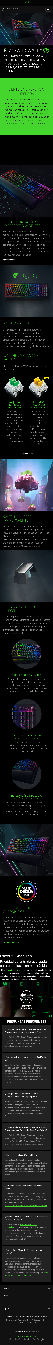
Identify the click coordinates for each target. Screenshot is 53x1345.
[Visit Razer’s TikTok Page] (33, 1339)
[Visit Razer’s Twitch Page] (38, 1339)
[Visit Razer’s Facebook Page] (11, 1339)
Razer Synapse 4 (13, 970)
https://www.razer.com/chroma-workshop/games (26, 1205)
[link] (27, 3)
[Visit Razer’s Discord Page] (42, 1339)
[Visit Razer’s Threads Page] (20, 1339)
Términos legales (23, 1320)
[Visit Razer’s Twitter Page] (24, 1339)
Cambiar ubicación (32, 1332)
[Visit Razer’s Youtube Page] (29, 1339)
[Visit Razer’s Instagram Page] (15, 1339)
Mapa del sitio (11, 1320)
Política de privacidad (39, 1320)
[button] (3, 3)
